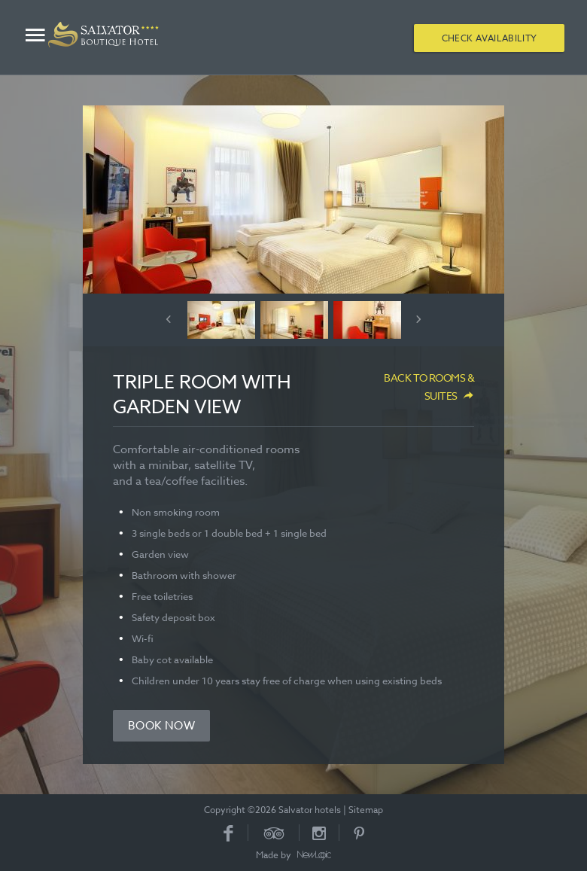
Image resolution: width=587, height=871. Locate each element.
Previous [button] (168, 319)
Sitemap (365, 809)
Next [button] (418, 319)
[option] (293, 199)
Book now (161, 725)
